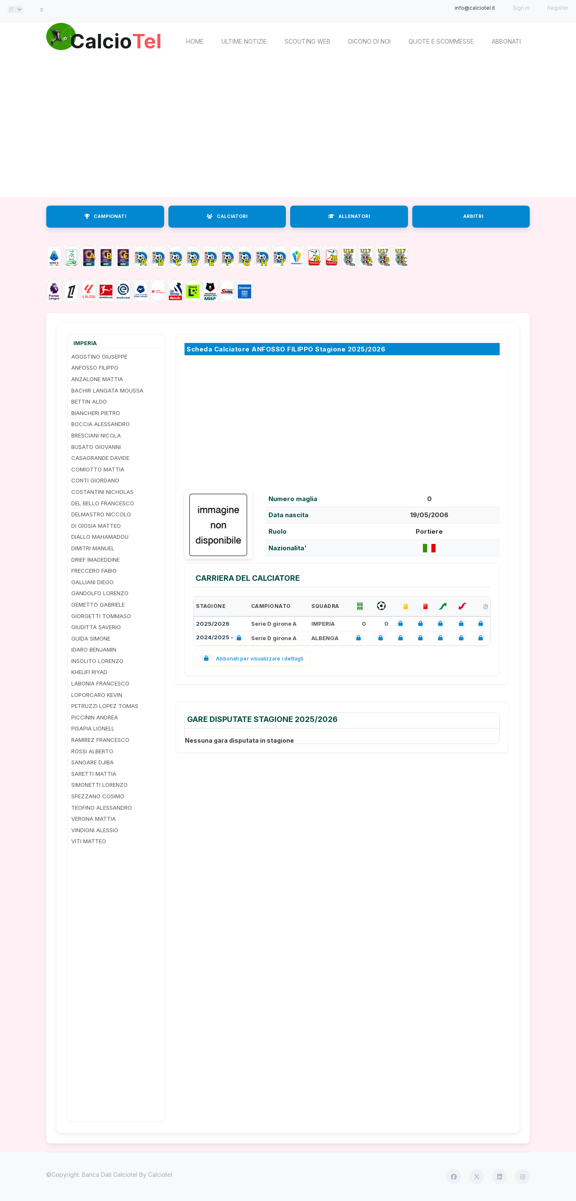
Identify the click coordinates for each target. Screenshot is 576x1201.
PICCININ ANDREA (94, 717)
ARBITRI (473, 216)
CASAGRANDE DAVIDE (100, 457)
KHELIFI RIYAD (89, 672)
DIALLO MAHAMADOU (100, 536)
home (195, 41)
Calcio (118, 40)
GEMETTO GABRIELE (98, 604)
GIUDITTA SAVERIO (96, 627)
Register (557, 8)
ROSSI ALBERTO (92, 751)
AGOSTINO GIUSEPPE (99, 356)
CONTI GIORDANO (95, 480)
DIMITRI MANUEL (93, 548)
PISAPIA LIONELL (93, 728)
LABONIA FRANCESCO (100, 683)
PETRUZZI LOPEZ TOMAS (104, 705)
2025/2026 (212, 623)
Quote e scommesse (441, 41)
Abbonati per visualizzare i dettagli (251, 658)
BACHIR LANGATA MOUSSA (107, 390)
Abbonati (506, 41)
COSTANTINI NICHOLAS (102, 491)
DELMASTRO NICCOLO (101, 514)
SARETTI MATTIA (93, 773)
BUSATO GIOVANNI (96, 446)
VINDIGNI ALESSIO (94, 830)
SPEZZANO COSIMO (97, 796)
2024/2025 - (220, 638)
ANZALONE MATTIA (97, 379)
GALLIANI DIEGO (92, 582)
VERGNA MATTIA (93, 818)
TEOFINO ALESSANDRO (101, 807)
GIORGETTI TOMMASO (101, 616)
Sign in (521, 8)
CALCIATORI (227, 216)
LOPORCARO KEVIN (96, 694)
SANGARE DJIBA (92, 762)
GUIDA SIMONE (90, 638)
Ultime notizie (244, 41)
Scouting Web (307, 41)
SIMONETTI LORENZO (99, 784)
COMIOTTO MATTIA (97, 469)
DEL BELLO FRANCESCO (102, 503)
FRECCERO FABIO (94, 570)
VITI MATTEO (88, 841)
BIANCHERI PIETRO (95, 413)
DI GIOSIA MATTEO (96, 525)
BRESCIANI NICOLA (96, 435)
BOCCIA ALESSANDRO (100, 424)
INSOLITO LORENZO (97, 661)
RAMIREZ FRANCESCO (100, 739)
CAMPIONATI (105, 216)
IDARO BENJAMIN (93, 649)
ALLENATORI (349, 216)
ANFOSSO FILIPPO (94, 367)
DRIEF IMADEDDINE (95, 559)
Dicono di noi (369, 41)
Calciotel (160, 1174)
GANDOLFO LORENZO (100, 593)
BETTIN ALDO (89, 401)
